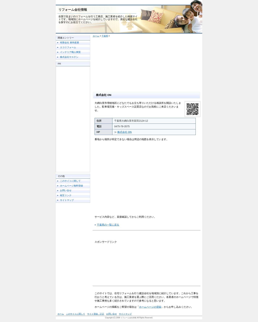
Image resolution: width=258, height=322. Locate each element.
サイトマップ (67, 200)
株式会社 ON (124, 132)
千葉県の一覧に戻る (108, 224)
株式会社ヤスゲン (69, 57)
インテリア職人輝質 (70, 52)
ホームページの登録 (150, 306)
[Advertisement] (148, 65)
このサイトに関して (70, 181)
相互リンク (65, 195)
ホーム (96, 36)
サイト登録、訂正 (95, 314)
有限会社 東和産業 (69, 42)
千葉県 (105, 36)
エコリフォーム (68, 47)
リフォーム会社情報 (72, 9)
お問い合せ (65, 190)
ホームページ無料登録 (71, 185)
